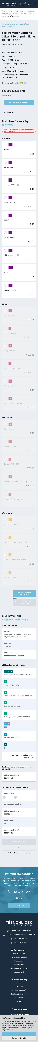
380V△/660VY (9, 238)
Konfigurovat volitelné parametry (24, 603)
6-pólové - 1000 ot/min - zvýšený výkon (15, 15)
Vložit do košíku (19, 842)
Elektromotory (20, 11)
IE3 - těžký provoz (27, 13)
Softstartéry (19, 965)
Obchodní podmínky (19, 995)
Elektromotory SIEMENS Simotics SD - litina (19, 12)
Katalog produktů (19, 991)
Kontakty (19, 998)
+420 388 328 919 (19, 939)
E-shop (10, 11)
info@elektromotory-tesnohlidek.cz (19, 935)
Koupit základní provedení (24, 594)
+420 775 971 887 (19, 943)
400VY (6, 150)
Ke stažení (19, 987)
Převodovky (19, 961)
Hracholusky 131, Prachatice (19, 931)
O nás (19, 983)
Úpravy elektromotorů (19, 969)
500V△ (6, 273)
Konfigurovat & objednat (19, 102)
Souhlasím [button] (19, 1034)
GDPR (19, 1002)
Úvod (3, 11)
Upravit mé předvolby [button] (19, 1038)
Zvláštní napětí (10, 290)
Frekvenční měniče (19, 958)
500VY (6, 220)
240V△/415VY (9, 202)
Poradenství (19, 973)
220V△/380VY (9, 167)
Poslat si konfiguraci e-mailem (19, 853)
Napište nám (19, 906)
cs (29, 4)
